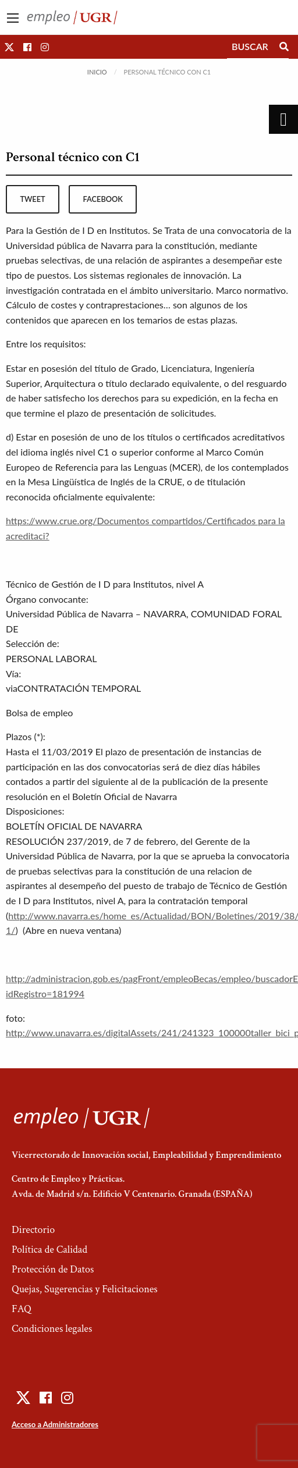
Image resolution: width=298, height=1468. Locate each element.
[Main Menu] (13, 18)
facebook (103, 199)
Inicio (97, 72)
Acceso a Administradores (55, 1424)
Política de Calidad (49, 1249)
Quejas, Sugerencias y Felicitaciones (85, 1289)
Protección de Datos (53, 1269)
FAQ (21, 1309)
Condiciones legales (52, 1328)
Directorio (33, 1229)
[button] (9, 47)
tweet (32, 199)
